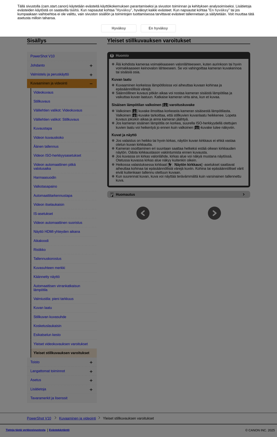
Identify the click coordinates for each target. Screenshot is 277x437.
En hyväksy (219, 10)
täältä (74, 10)
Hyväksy (124, 10)
